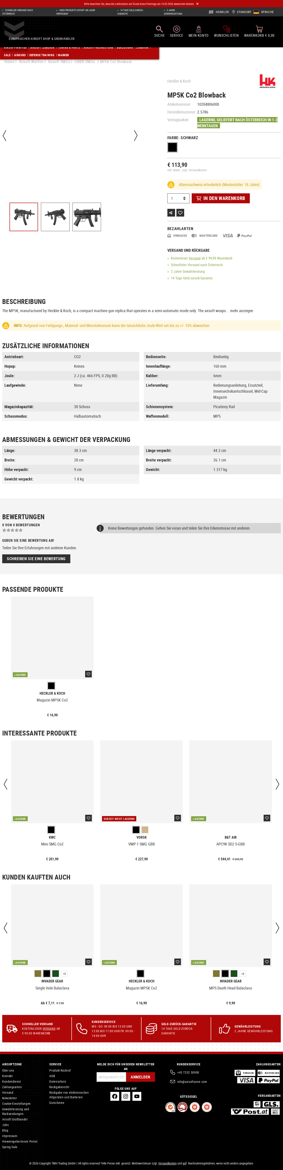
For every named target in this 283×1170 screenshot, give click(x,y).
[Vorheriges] (4, 136)
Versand (195, 258)
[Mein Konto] (198, 33)
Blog (5, 1130)
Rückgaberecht (59, 1087)
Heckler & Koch (179, 81)
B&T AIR (231, 837)
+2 (64, 973)
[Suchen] (159, 33)
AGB (52, 1076)
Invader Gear (52, 981)
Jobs (5, 1125)
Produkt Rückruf (60, 1070)
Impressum (9, 1136)
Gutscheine (56, 1103)
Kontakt (7, 1076)
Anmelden (139, 1077)
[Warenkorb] (259, 33)
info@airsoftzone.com (192, 1082)
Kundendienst (11, 1081)
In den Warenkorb (220, 198)
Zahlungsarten (12, 1087)
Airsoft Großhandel (15, 1119)
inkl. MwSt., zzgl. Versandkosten (187, 170)
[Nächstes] (134, 136)
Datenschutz (57, 1081)
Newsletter (9, 1098)
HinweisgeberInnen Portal (19, 1141)
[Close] (197, 4)
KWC (52, 837)
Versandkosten (167, 1163)
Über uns (8, 1070)
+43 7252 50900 (188, 1072)
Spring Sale (9, 1147)
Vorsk (141, 837)
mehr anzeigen (241, 310)
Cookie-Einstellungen (16, 1103)
